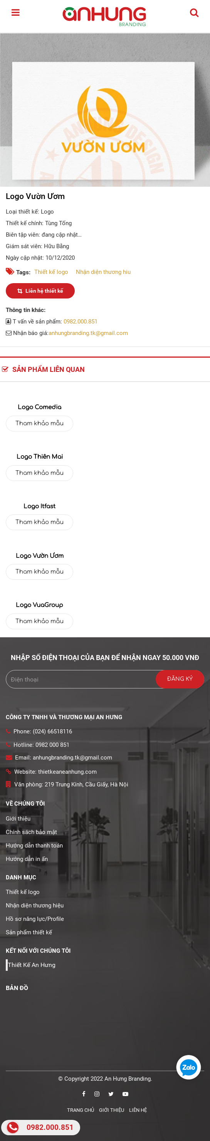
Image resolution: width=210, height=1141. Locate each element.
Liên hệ (138, 1110)
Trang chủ (80, 1110)
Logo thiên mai (40, 457)
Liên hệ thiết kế (40, 291)
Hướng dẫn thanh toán (34, 845)
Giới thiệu (18, 818)
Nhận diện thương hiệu (35, 905)
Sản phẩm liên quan (43, 369)
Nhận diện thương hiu (103, 272)
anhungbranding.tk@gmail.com (88, 333)
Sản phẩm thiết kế (29, 932)
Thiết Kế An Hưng (31, 965)
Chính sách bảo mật (31, 832)
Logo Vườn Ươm (40, 556)
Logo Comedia (39, 407)
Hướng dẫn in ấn (27, 859)
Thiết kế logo (51, 272)
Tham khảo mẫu (39, 423)
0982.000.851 (80, 321)
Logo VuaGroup (39, 605)
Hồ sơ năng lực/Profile (35, 918)
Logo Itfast (39, 506)
